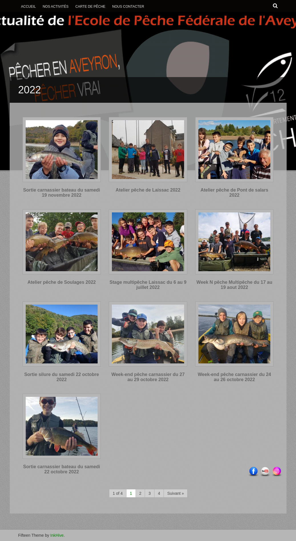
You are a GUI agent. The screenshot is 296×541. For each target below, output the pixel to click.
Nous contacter (128, 7)
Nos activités (56, 7)
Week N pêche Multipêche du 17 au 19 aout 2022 (234, 285)
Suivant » (175, 493)
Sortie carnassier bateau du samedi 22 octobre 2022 (61, 469)
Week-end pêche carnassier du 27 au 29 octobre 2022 (148, 377)
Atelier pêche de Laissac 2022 (148, 190)
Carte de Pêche (90, 7)
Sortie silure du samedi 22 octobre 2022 (61, 377)
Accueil (28, 7)
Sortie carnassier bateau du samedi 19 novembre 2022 (61, 193)
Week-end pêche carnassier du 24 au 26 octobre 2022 (234, 377)
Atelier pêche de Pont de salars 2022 (234, 193)
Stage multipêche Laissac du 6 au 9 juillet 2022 (148, 285)
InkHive (57, 535)
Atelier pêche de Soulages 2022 (61, 282)
